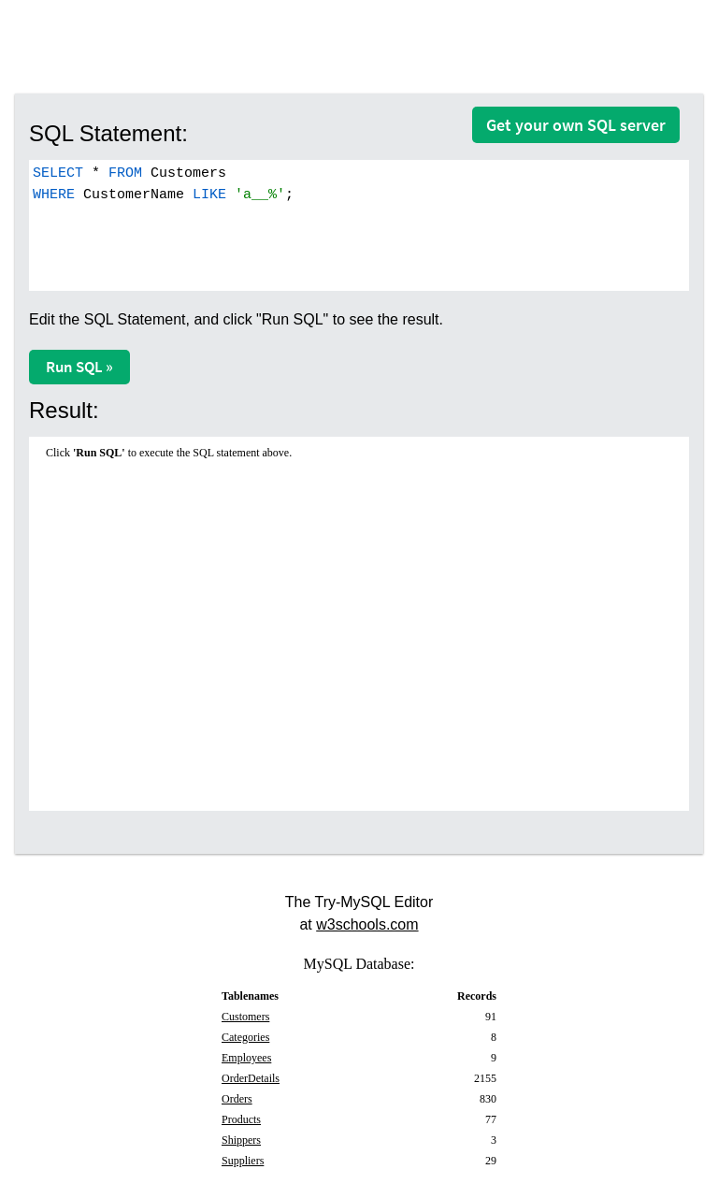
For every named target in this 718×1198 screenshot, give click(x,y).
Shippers (241, 1140)
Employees (246, 1057)
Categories (245, 1037)
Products (241, 1119)
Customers (245, 1016)
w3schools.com (367, 924)
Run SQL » (79, 366)
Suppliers (243, 1160)
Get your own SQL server (576, 125)
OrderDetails (251, 1078)
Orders (237, 1098)
